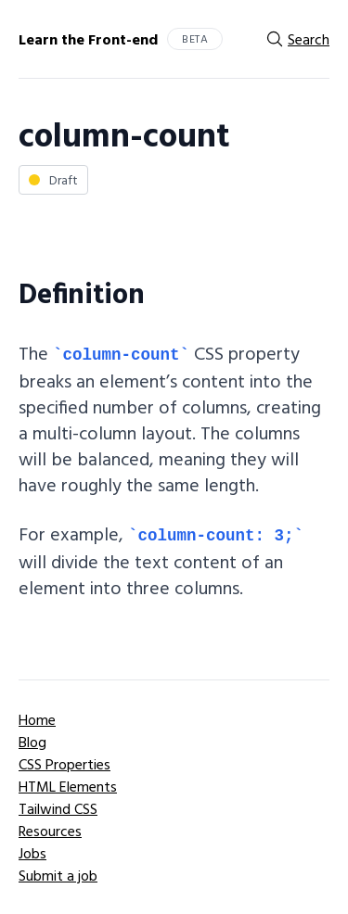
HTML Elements (68, 786)
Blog (32, 741)
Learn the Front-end (88, 39)
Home (37, 719)
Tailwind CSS (58, 808)
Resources (50, 830)
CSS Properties (64, 764)
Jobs (32, 853)
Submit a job (58, 875)
